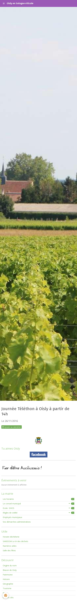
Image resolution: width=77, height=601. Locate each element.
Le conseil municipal (38, 503)
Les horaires (38, 499)
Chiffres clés (8, 597)
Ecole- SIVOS (38, 508)
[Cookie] (5, 595)
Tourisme (7, 588)
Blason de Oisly (10, 570)
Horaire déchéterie (11, 536)
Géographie (8, 583)
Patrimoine (8, 574)
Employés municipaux (12, 517)
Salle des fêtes (9, 550)
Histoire (6, 579)
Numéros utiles (9, 546)
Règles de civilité (38, 512)
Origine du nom (10, 565)
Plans (5, 593)
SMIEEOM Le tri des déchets (15, 541)
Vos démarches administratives (17, 521)
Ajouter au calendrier (11, 427)
